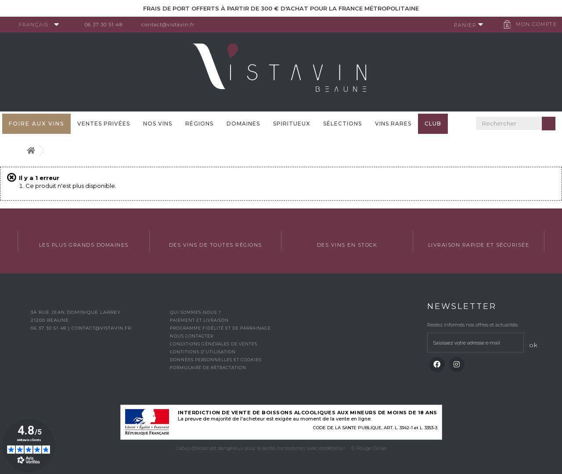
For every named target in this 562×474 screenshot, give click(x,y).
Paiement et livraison (199, 320)
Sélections (342, 123)
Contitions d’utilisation (203, 351)
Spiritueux (291, 123)
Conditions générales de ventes (213, 343)
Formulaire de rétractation (208, 367)
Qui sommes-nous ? (195, 312)
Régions (199, 123)
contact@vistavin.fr (171, 25)
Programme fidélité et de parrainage (220, 328)
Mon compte (533, 24)
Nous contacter (191, 336)
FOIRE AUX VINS (36, 123)
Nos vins (157, 123)
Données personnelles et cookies (216, 359)
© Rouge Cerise (368, 448)
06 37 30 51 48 (107, 25)
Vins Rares (393, 123)
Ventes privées (103, 123)
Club (433, 123)
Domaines (243, 123)
